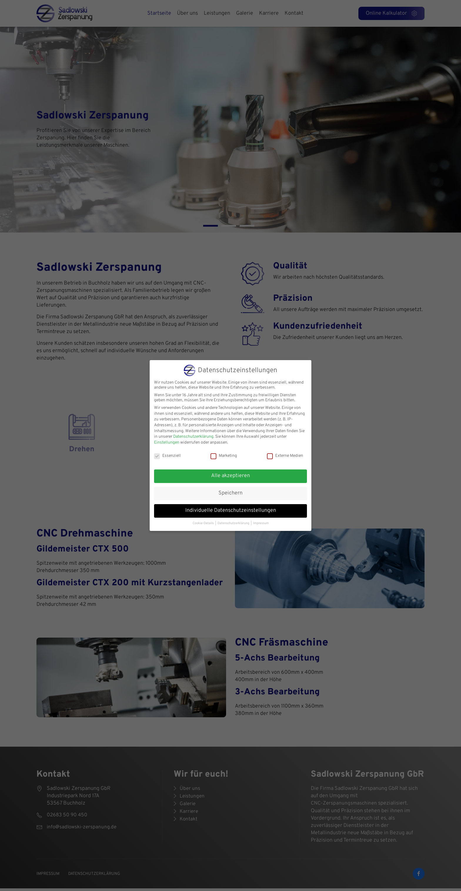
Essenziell (167, 455)
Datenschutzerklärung (193, 436)
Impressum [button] (261, 523)
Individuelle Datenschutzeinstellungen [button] (230, 510)
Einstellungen (166, 442)
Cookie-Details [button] (203, 523)
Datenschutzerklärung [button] (233, 523)
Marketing (224, 455)
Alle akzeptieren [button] (230, 476)
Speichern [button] (230, 493)
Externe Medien (285, 455)
